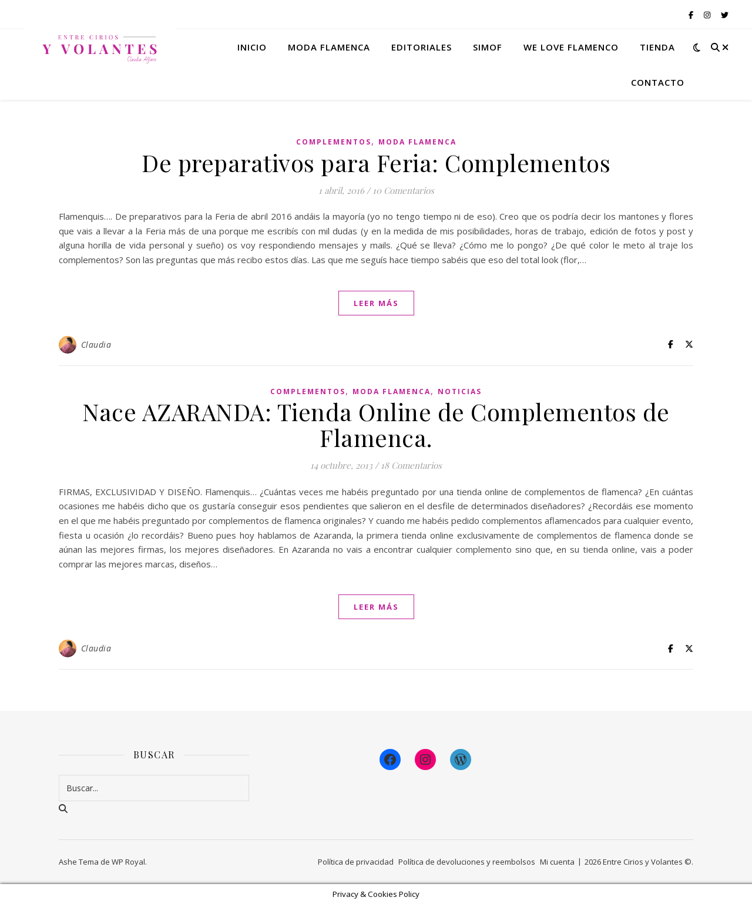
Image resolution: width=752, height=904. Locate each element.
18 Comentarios (411, 465)
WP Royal (128, 861)
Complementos (333, 142)
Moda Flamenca (417, 142)
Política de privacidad (356, 861)
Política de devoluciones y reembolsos (466, 861)
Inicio (252, 47)
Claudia (96, 344)
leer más (376, 303)
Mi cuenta (557, 861)
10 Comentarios (403, 190)
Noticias (460, 391)
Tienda (657, 47)
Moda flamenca (329, 47)
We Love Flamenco (571, 47)
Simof (487, 47)
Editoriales (421, 47)
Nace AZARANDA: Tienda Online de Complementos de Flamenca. (376, 424)
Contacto (657, 82)
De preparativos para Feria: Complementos (376, 162)
